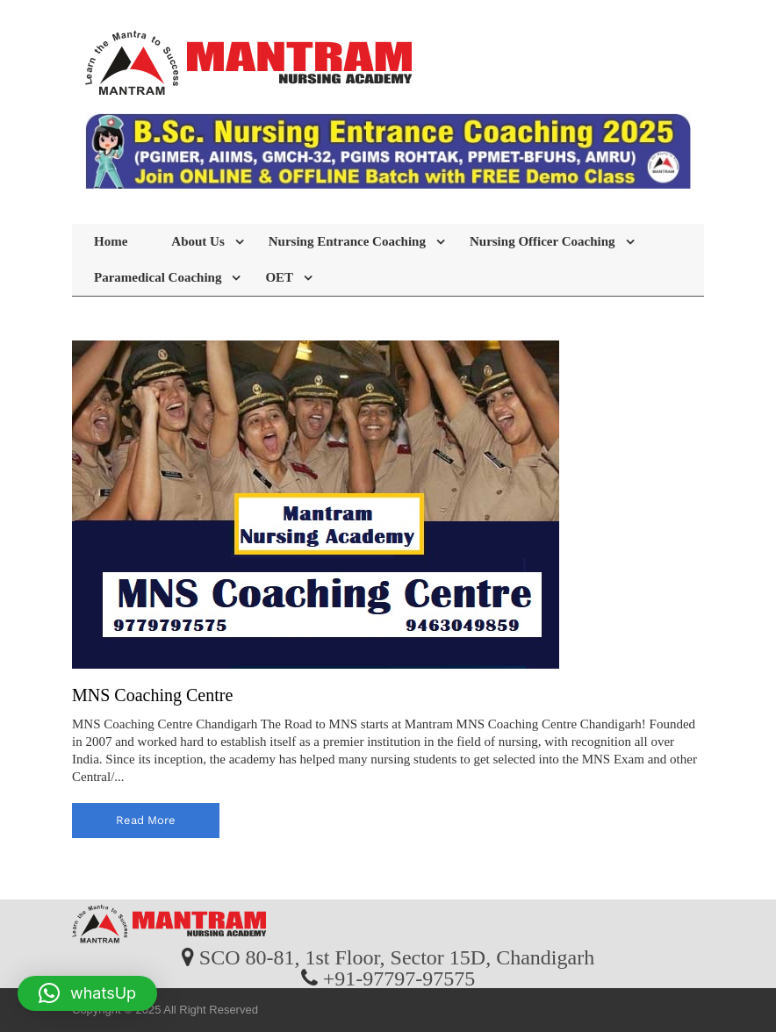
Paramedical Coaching (157, 277)
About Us (197, 241)
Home (110, 241)
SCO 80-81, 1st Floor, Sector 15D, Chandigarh (396, 956)
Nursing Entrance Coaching (347, 241)
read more (146, 820)
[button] (87, 993)
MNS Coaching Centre (152, 695)
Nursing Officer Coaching (542, 241)
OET (279, 277)
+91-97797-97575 (399, 977)
